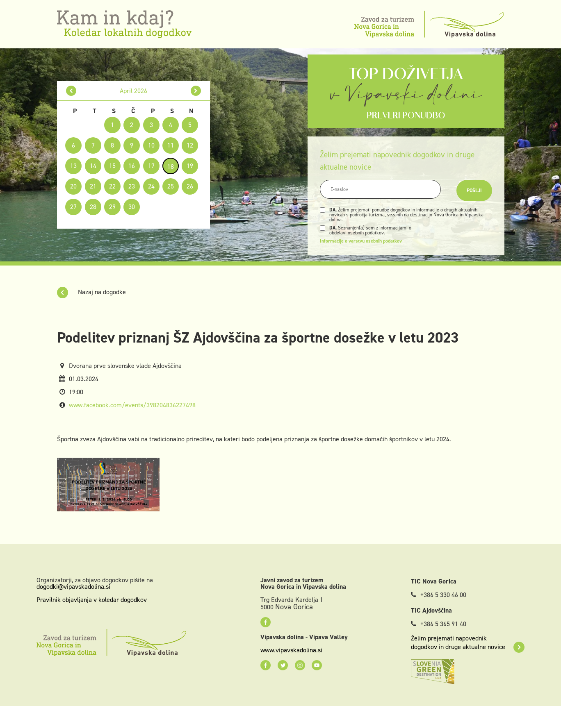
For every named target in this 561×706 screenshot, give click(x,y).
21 (93, 186)
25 (170, 186)
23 (131, 186)
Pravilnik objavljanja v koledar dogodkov (91, 599)
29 (112, 206)
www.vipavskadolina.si (291, 650)
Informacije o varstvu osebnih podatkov (361, 241)
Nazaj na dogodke (91, 292)
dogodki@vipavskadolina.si (73, 586)
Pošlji (474, 190)
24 (151, 186)
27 (73, 206)
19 (190, 165)
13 (73, 165)
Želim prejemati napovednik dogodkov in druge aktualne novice (468, 642)
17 (151, 165)
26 (190, 186)
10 (151, 145)
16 (131, 165)
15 (112, 165)
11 (170, 145)
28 (93, 206)
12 (190, 145)
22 (112, 186)
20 (73, 186)
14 (93, 165)
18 (170, 166)
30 (131, 206)
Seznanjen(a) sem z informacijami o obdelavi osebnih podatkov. (370, 230)
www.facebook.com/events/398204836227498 (132, 405)
